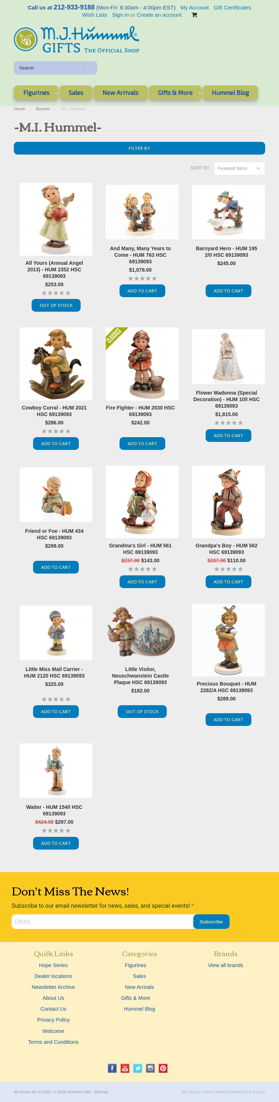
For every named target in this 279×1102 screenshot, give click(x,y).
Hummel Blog (230, 92)
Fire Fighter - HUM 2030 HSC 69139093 (140, 411)
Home (19, 109)
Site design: (191, 1092)
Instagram (150, 1068)
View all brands (225, 965)
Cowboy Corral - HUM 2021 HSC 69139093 (54, 411)
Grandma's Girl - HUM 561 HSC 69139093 (140, 549)
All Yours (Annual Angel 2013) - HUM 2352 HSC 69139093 (54, 269)
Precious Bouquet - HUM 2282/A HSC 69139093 (226, 687)
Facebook (112, 1068)
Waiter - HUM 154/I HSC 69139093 (54, 810)
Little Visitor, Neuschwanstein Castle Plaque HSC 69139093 (140, 675)
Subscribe (211, 922)
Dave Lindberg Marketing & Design (234, 1092)
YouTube (125, 1068)
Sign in (120, 15)
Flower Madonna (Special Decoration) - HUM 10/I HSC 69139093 (226, 399)
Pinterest (163, 1068)
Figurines (36, 94)
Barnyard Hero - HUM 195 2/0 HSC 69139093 (226, 251)
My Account (195, 7)
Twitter (137, 1068)
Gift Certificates (232, 7)
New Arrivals (120, 92)
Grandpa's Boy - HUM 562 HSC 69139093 (226, 549)
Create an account (159, 15)
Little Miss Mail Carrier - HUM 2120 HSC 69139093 (54, 672)
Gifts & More (175, 94)
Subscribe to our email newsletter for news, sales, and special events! (101, 905)
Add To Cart (142, 290)
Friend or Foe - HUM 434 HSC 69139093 (54, 534)
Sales (76, 92)
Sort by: (200, 168)
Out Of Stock (56, 305)
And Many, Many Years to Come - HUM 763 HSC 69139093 (140, 254)
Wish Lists (94, 15)
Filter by (139, 148)
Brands (43, 109)
